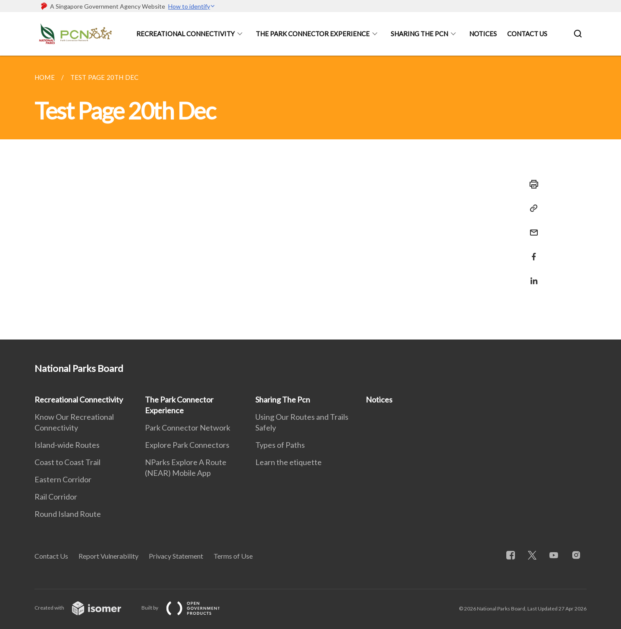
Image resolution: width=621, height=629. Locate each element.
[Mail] (531, 227)
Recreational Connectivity (185, 34)
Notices (483, 34)
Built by (187, 607)
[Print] (531, 184)
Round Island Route (67, 514)
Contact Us (527, 34)
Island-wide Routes (67, 445)
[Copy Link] (531, 208)
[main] (310, 198)
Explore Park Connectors (187, 445)
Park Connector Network (187, 427)
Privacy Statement (176, 556)
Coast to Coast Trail (67, 462)
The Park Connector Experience (313, 34)
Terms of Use (233, 556)
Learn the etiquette (288, 462)
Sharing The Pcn (419, 34)
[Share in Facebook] (531, 251)
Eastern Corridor (62, 479)
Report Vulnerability (108, 556)
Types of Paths (280, 445)
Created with (84, 607)
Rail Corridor (55, 496)
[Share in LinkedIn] (531, 275)
